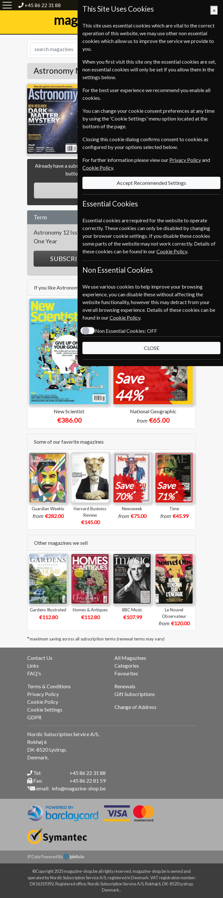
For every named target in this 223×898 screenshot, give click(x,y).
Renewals (124, 686)
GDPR (34, 717)
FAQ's (34, 673)
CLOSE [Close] (151, 348)
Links (33, 665)
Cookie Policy (42, 702)
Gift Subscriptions (134, 694)
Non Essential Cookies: (126, 331)
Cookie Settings (44, 709)
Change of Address (135, 707)
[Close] (214, 10)
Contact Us (39, 658)
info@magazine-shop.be (79, 788)
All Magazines (130, 658)
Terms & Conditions (49, 686)
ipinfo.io (74, 856)
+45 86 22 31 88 (43, 5)
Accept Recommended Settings (151, 183)
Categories (126, 665)
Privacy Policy (43, 694)
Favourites (126, 673)
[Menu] (7, 5)
